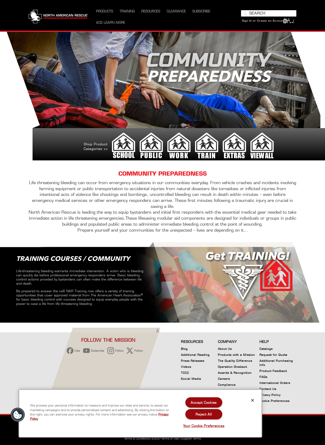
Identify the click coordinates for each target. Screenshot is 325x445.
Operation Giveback (232, 366)
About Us (225, 349)
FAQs (263, 377)
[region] (140, 413)
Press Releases (192, 360)
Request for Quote (273, 355)
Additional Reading (195, 355)
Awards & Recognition (235, 372)
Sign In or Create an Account (263, 20)
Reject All (204, 414)
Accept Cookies (204, 402)
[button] (17, 414)
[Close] (252, 400)
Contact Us (267, 389)
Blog (184, 349)
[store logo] (58, 17)
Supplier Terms (191, 438)
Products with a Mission (236, 355)
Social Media (191, 378)
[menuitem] (104, 11)
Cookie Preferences (274, 402)
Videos (186, 366)
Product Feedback (273, 371)
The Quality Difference (235, 360)
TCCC (185, 372)
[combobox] (268, 13)
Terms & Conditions (137, 438)
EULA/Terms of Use (165, 438)
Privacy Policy (269, 395)
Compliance (227, 384)
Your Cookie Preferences (204, 426)
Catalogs (266, 349)
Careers (224, 378)
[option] (162, 96)
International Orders (274, 383)
